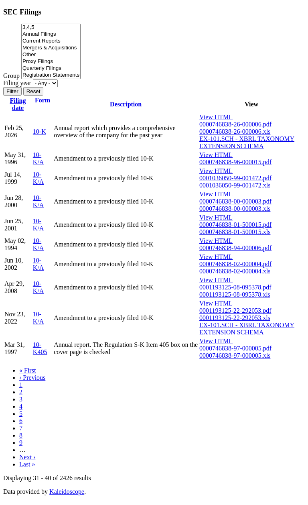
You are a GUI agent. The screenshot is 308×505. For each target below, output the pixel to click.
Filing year (17, 82)
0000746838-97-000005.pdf (235, 348)
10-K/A (38, 158)
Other (51, 54)
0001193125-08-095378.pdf (235, 287)
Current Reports (51, 41)
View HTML (216, 117)
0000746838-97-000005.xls (234, 355)
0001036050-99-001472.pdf (235, 178)
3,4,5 (51, 27)
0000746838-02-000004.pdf (235, 264)
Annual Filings (51, 34)
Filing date (18, 104)
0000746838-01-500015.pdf (235, 224)
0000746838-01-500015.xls (234, 231)
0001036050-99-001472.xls (234, 185)
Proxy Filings (51, 61)
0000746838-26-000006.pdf (235, 124)
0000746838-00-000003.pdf (235, 201)
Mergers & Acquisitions (51, 48)
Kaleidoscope (66, 491)
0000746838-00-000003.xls (234, 208)
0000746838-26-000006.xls (234, 131)
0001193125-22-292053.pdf (235, 310)
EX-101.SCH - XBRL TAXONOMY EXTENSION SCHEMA (246, 142)
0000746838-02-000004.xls (234, 271)
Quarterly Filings (51, 68)
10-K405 (40, 348)
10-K (39, 131)
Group (11, 75)
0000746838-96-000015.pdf (235, 162)
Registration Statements (51, 75)
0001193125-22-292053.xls (234, 317)
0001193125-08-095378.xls (234, 294)
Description (126, 104)
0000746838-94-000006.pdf (235, 247)
